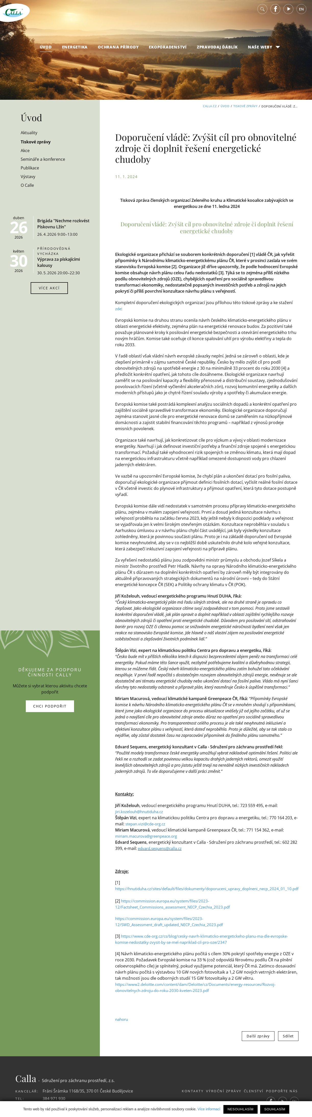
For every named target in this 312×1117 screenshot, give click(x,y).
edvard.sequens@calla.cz (149, 794)
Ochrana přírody (118, 50)
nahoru (122, 965)
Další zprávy (272, 982)
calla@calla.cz (56, 1052)
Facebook (275, 12)
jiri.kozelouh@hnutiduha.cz (141, 758)
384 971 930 (54, 1044)
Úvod (46, 50)
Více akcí (49, 288)
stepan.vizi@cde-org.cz (137, 770)
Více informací (209, 1109)
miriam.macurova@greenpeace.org (149, 782)
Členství (249, 1037)
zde (297, 291)
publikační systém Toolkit (239, 1058)
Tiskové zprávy (245, 106)
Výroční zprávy (215, 1037)
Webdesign (201, 1058)
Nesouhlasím (240, 1109)
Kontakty (180, 1037)
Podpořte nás (282, 1037)
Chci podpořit (50, 679)
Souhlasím (274, 1109)
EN (301, 12)
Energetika (75, 50)
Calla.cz (210, 106)
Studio (282, 1058)
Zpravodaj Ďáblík (217, 50)
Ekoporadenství (168, 50)
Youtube (288, 12)
